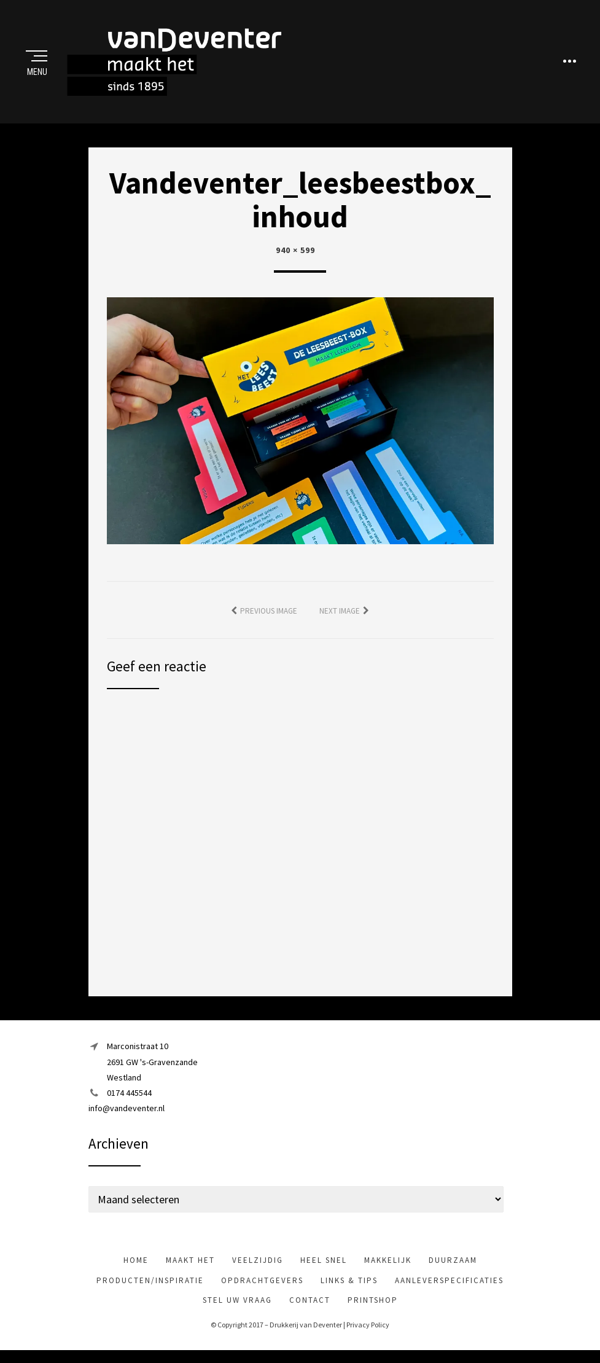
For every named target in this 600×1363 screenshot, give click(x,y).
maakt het (190, 1265)
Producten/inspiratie (150, 1286)
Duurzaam (453, 1265)
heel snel (323, 1265)
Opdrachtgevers (262, 1286)
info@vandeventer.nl (126, 1113)
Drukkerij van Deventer (306, 1330)
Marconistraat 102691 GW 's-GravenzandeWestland (152, 1067)
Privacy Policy (367, 1330)
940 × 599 (295, 255)
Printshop (373, 1305)
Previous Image (268, 616)
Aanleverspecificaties (449, 1286)
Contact (309, 1305)
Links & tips (349, 1286)
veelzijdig (257, 1265)
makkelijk (387, 1265)
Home (136, 1265)
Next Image (339, 616)
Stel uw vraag (237, 1305)
